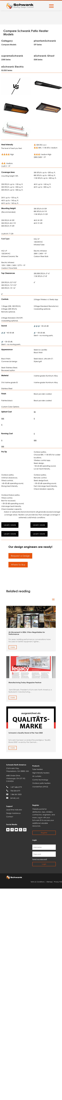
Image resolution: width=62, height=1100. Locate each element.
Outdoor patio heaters (41, 783)
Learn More (10, 525)
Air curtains (36, 776)
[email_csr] (14, 798)
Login (44, 864)
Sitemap (49, 882)
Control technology (40, 780)
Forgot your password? (39, 859)
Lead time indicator (14, 810)
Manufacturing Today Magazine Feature (25, 682)
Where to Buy (18, 564)
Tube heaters (37, 769)
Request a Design (20, 556)
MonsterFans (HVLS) (40, 787)
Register (44, 833)
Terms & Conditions (38, 882)
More (12, 647)
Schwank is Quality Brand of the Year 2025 (26, 733)
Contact (9, 816)
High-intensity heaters (40, 773)
